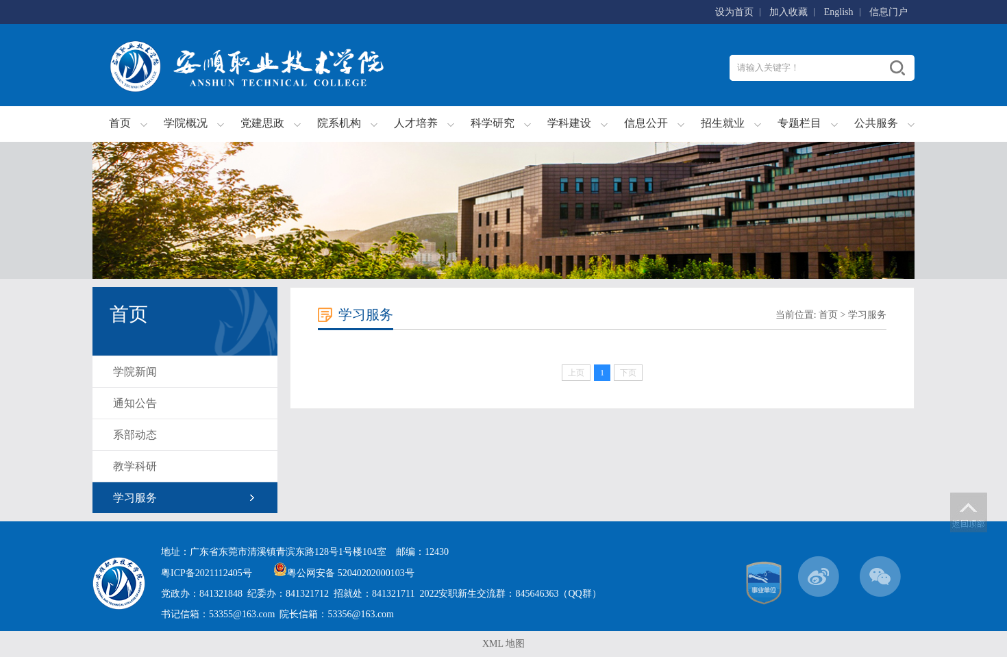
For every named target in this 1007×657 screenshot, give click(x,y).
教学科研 (135, 466)
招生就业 (723, 123)
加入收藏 (788, 12)
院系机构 (339, 123)
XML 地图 (503, 644)
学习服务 (135, 498)
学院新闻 (135, 371)
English (839, 12)
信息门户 (888, 12)
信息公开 (646, 123)
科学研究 (492, 123)
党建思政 (262, 123)
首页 (120, 123)
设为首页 (734, 12)
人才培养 (416, 123)
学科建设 (569, 123)
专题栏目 (799, 123)
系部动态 (135, 435)
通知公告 (135, 403)
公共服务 (876, 123)
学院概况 (186, 123)
